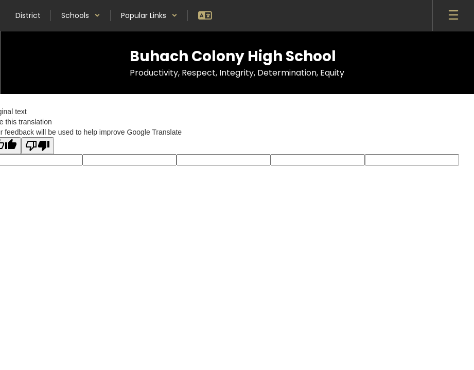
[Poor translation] (37, 145)
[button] (81, 15)
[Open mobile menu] (453, 15)
